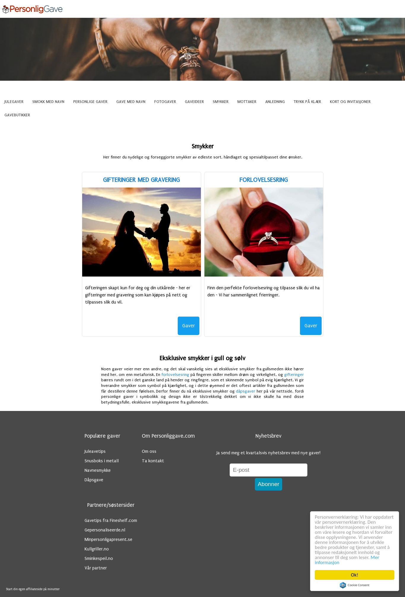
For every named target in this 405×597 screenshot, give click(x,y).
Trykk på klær (307, 101)
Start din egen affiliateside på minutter (33, 589)
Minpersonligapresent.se (108, 539)
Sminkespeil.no (99, 558)
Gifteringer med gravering (141, 179)
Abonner (268, 484)
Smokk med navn (48, 101)
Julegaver (13, 101)
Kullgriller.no (97, 549)
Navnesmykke (98, 470)
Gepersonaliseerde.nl (105, 530)
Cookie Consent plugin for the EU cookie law (354, 585)
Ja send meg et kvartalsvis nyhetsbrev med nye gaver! (268, 452)
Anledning (275, 101)
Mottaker (246, 101)
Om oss (149, 451)
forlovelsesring (175, 374)
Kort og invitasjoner (350, 101)
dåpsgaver (245, 391)
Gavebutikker (17, 115)
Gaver (188, 325)
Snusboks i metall (102, 460)
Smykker (220, 101)
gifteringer (294, 374)
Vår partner (96, 568)
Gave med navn (130, 101)
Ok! (354, 575)
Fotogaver (165, 101)
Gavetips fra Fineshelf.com (111, 520)
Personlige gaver (90, 101)
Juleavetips (95, 451)
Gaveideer (194, 101)
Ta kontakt (153, 460)
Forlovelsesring (263, 179)
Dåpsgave (94, 479)
